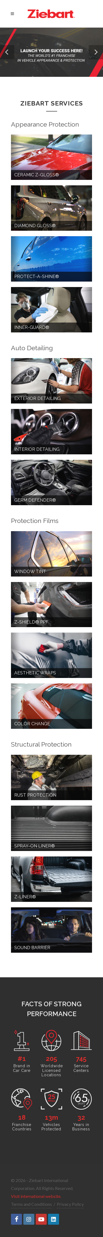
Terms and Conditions (31, 1204)
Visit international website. (36, 1196)
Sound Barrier (32, 947)
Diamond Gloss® (35, 225)
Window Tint (30, 571)
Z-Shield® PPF (31, 622)
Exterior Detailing (37, 398)
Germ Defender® (35, 500)
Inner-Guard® (31, 327)
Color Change (32, 723)
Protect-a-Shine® (36, 276)
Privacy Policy (70, 1204)
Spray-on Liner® (34, 846)
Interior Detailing (37, 449)
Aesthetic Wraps (35, 672)
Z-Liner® (25, 896)
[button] (7, 52)
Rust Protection (35, 795)
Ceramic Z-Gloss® (36, 174)
